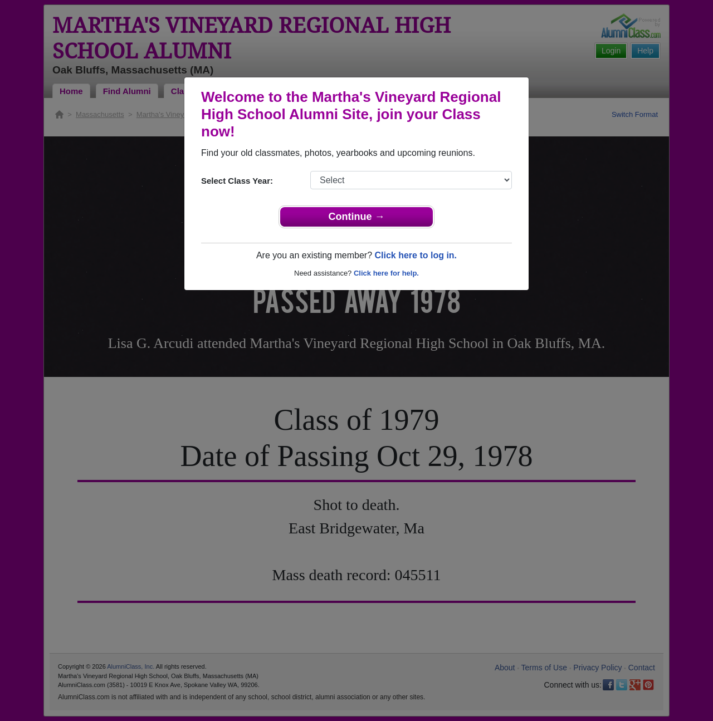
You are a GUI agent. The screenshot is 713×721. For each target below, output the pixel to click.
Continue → (357, 216)
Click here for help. (386, 273)
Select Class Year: (237, 180)
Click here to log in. (415, 255)
